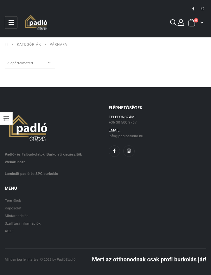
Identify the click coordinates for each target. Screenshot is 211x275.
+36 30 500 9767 (123, 122)
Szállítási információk (23, 223)
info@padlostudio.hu (126, 136)
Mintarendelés (17, 216)
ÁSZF (9, 231)
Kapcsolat (13, 208)
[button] (173, 23)
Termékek (13, 200)
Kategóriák (29, 44)
